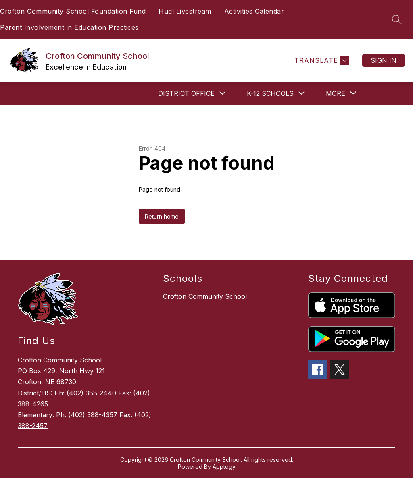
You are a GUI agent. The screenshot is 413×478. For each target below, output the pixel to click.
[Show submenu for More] (335, 93)
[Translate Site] (320, 61)
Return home (162, 216)
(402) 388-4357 (92, 415)
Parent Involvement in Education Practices (69, 27)
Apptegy (224, 466)
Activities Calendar (254, 11)
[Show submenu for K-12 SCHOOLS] (270, 93)
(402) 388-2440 (91, 393)
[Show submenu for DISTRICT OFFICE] (186, 93)
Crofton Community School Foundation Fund (73, 11)
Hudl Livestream (185, 11)
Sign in (383, 60)
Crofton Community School (205, 296)
